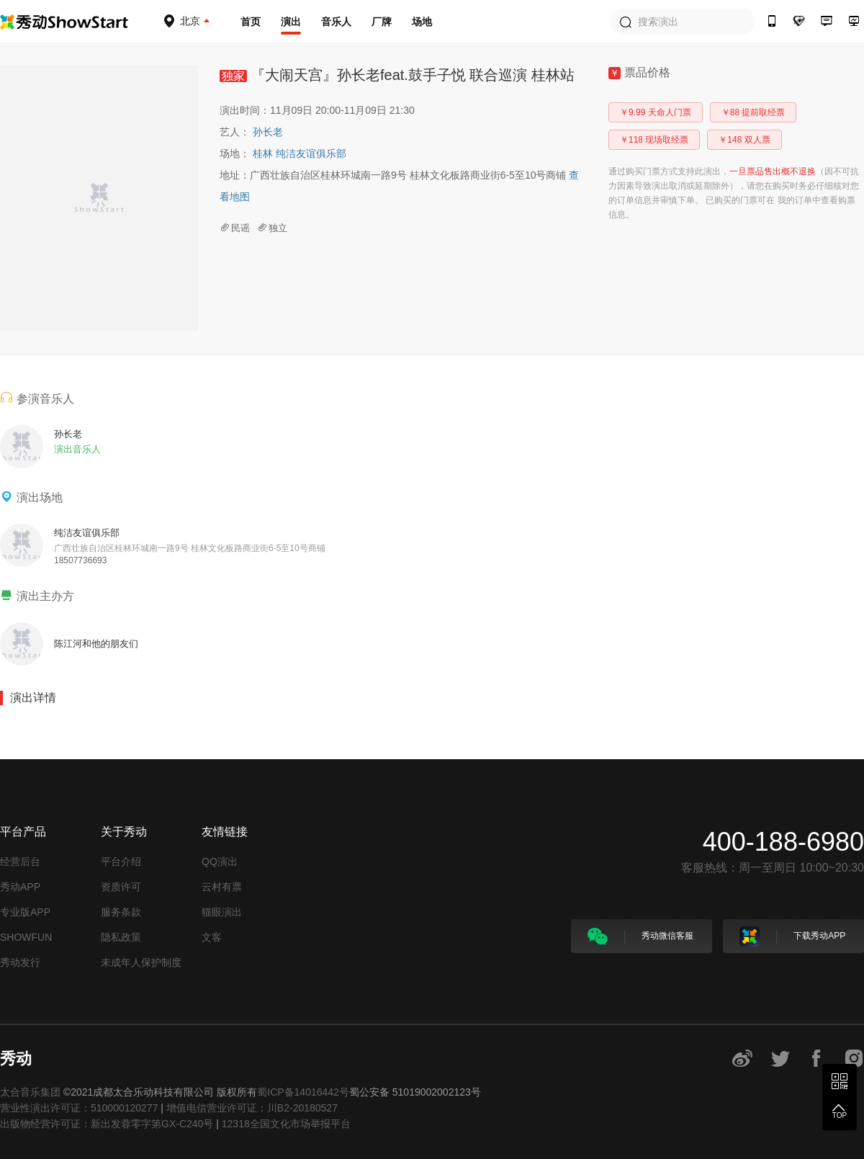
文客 (212, 937)
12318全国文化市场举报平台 (286, 1123)
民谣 (235, 228)
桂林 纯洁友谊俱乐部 (299, 153)
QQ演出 (220, 861)
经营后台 (20, 861)
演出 (291, 21)
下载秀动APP (792, 936)
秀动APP (20, 886)
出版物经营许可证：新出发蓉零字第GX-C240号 (106, 1123)
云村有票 (222, 886)
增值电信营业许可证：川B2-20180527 (252, 1108)
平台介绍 (121, 861)
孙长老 (268, 132)
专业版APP (25, 912)
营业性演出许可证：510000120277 (79, 1108)
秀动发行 (20, 962)
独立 (272, 228)
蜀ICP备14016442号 (303, 1092)
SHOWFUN (26, 937)
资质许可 (121, 886)
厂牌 (382, 21)
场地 (422, 21)
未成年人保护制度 (141, 962)
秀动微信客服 (640, 936)
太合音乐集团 (30, 1092)
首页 (250, 21)
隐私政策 (121, 937)
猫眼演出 (222, 912)
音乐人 (336, 21)
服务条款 (121, 912)
